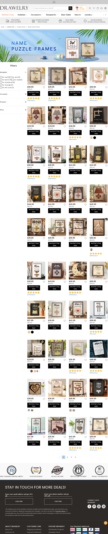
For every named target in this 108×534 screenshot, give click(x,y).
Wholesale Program (56, 529)
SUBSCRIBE (19, 501)
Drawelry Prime (54, 532)
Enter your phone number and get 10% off (56, 495)
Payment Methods (34, 532)
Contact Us (9, 532)
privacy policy (60, 511)
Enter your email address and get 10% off (19, 495)
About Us (8, 529)
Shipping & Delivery (34, 529)
